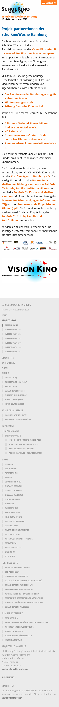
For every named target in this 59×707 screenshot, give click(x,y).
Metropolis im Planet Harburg (19, 538)
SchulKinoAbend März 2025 (17, 607)
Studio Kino (10, 552)
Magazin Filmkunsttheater (17, 530)
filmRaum (9, 503)
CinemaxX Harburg (13, 490)
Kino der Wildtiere (13, 517)
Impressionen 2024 (13, 334)
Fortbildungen (10, 563)
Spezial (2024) (11, 386)
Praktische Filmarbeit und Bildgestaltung (24, 598)
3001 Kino (9, 464)
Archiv (5, 373)
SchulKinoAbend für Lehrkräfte (19, 585)
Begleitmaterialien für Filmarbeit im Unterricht (27, 622)
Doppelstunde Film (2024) (16, 382)
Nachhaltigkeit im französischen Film (22, 593)
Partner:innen (11, 325)
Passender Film (11, 618)
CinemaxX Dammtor (13, 486)
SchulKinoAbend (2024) (15, 391)
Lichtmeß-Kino (11, 525)
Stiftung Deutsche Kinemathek (24, 106)
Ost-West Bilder (12, 572)
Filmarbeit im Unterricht (16, 576)
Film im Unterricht (12, 613)
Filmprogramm (10, 431)
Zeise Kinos (10, 556)
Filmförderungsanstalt (19, 102)
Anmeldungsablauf (12, 410)
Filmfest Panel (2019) (14, 399)
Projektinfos (9, 320)
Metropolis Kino (12, 534)
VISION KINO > (9, 677)
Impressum (8, 426)
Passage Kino (11, 543)
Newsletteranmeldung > (12, 697)
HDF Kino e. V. (13, 131)
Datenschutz (8, 363)
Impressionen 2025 (13, 329)
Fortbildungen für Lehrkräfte (18, 635)
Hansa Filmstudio (12, 512)
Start (4, 315)
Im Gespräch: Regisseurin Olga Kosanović (23, 580)
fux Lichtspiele (11, 508)
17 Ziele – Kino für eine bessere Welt (25, 440)
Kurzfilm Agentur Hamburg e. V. (31, 176)
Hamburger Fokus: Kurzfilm (21, 448)
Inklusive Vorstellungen (16, 415)
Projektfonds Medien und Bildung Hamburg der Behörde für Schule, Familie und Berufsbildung (28, 184)
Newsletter (8, 358)
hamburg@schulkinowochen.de (15, 669)
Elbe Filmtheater (12, 499)
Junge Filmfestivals (13, 640)
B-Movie (8, 477)
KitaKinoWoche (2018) (14, 404)
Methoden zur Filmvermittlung (19, 627)
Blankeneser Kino (13, 481)
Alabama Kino (11, 473)
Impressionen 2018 (13, 347)
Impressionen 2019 (13, 343)
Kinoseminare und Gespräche (18, 419)
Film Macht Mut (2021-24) (16, 395)
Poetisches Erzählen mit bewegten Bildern (24, 602)
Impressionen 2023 (13, 338)
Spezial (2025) (11, 377)
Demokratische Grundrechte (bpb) (24, 444)
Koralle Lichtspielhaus (15, 521)
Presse (5, 368)
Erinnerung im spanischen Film (19, 589)
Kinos (5, 459)
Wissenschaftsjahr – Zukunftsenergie (25, 453)
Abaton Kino (11, 468)
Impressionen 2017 (13, 351)
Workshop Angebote (14, 631)
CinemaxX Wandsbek (14, 495)
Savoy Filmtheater (13, 547)
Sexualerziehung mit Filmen (17, 567)
